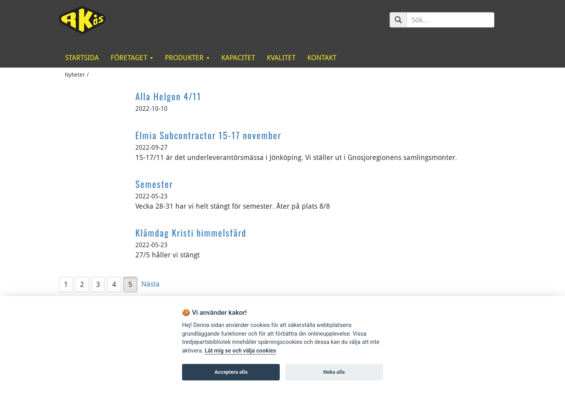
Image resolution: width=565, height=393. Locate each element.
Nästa (150, 284)
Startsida (82, 57)
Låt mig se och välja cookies (240, 350)
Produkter (187, 57)
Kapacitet (238, 57)
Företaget (132, 57)
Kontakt (321, 57)
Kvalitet (281, 57)
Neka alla (333, 372)
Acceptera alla (231, 372)
